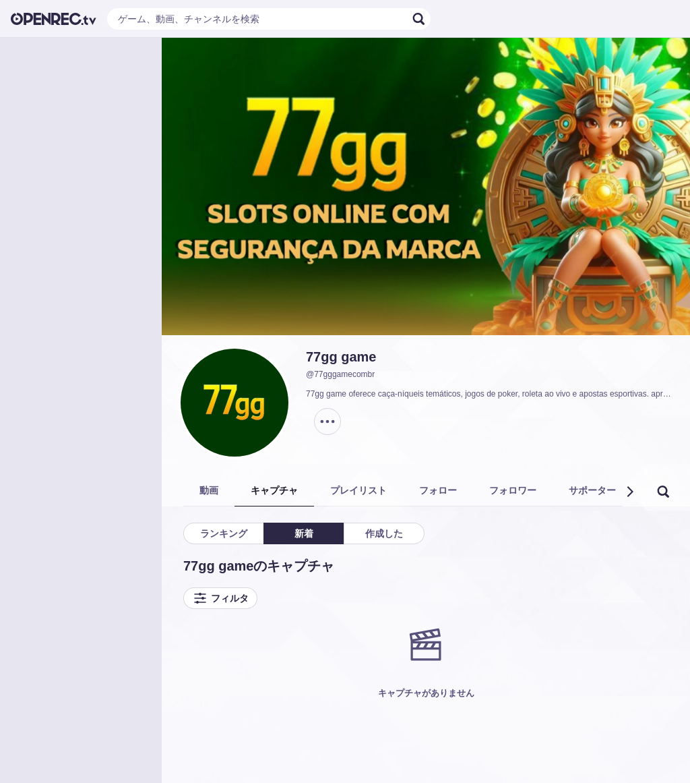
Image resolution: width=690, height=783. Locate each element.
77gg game (341, 356)
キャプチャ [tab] (274, 490)
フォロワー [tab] (512, 490)
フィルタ (220, 598)
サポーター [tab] (592, 490)
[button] (629, 491)
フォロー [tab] (438, 490)
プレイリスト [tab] (358, 490)
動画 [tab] (208, 490)
